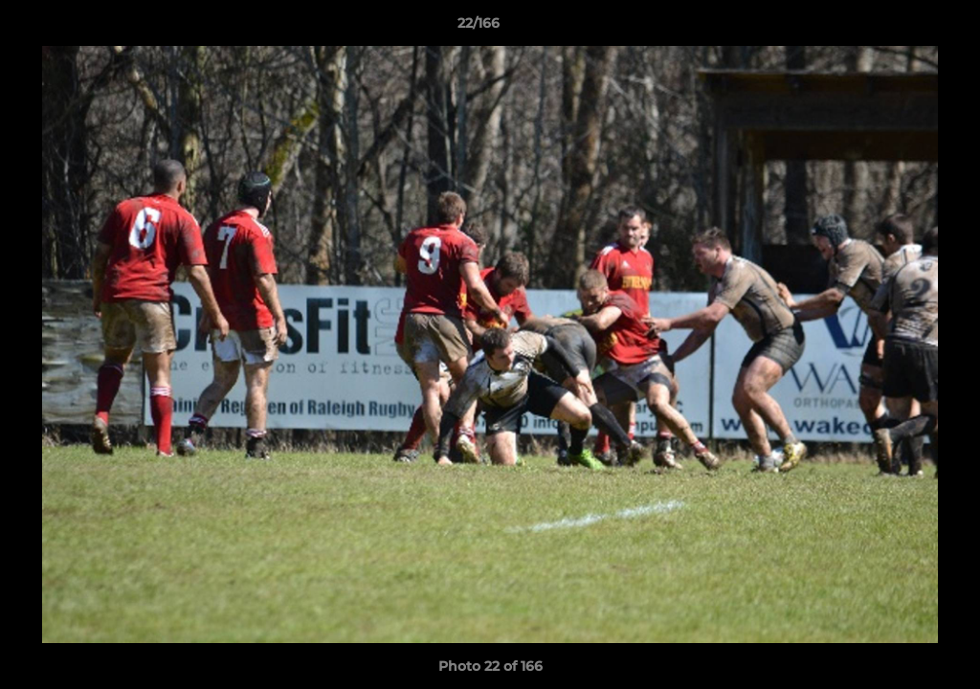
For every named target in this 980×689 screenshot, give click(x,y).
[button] (899, 27)
